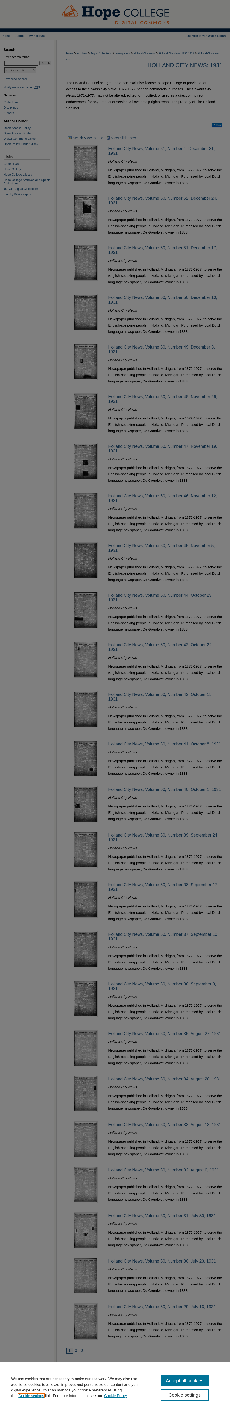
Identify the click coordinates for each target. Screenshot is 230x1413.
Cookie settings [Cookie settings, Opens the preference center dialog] (185, 1395)
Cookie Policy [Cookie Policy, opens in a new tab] (115, 1396)
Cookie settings (31, 1396)
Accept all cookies (184, 1380)
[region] (115, 1387)
